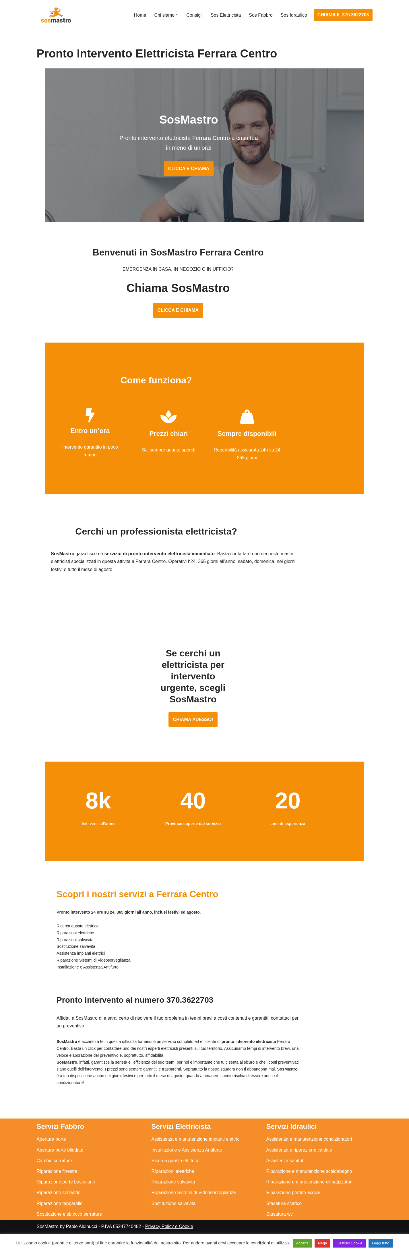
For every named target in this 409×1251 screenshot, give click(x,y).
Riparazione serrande (59, 1196)
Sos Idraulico (293, 15)
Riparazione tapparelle (60, 1206)
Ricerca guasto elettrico (175, 1164)
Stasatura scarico (284, 1206)
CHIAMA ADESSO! (204, 730)
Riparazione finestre (57, 1175)
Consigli (194, 15)
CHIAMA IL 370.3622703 (343, 14)
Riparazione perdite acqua (293, 1196)
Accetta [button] (302, 1243)
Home (139, 15)
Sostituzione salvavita (174, 1206)
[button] (177, 15)
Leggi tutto (380, 1243)
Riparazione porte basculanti (66, 1185)
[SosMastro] (55, 15)
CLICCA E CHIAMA (204, 169)
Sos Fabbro (261, 15)
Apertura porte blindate (60, 1153)
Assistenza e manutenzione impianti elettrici (196, 1142)
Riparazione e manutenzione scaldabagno (309, 1175)
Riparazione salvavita (173, 1185)
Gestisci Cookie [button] (349, 1243)
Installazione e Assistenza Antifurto (187, 1153)
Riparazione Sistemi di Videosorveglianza (194, 1196)
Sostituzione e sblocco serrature (69, 1217)
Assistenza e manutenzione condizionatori (309, 1142)
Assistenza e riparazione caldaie (299, 1153)
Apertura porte (51, 1142)
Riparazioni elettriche (173, 1175)
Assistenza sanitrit (284, 1164)
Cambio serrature (54, 1164)
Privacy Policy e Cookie (169, 1230)
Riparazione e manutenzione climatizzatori (309, 1185)
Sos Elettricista (225, 15)
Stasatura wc (279, 1217)
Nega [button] (322, 1243)
